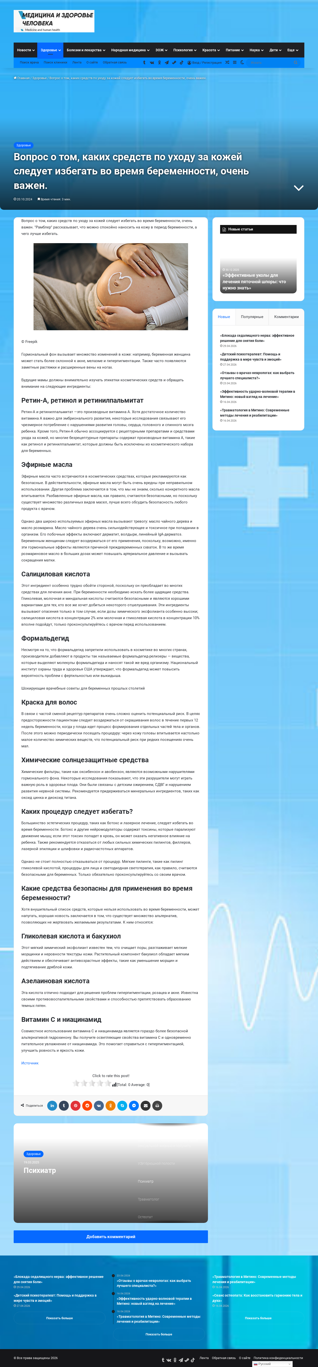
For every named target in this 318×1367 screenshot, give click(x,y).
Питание (233, 50)
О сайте (92, 62)
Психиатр (40, 1170)
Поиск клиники (55, 62)
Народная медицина (128, 50)
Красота (209, 50)
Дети (274, 50)
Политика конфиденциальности (278, 1358)
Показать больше (59, 1318)
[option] (111, 1173)
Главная (22, 78)
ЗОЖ (160, 50)
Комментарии (286, 317)
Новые (224, 317)
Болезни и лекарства (84, 50)
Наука (255, 50)
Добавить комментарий (110, 1236)
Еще (291, 50)
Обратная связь (115, 62)
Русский (262, 1364)
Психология (183, 50)
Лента (76, 62)
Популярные (252, 317)
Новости (24, 50)
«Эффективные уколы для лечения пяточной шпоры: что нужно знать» (254, 281)
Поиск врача (29, 62)
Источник (30, 1063)
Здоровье (49, 50)
